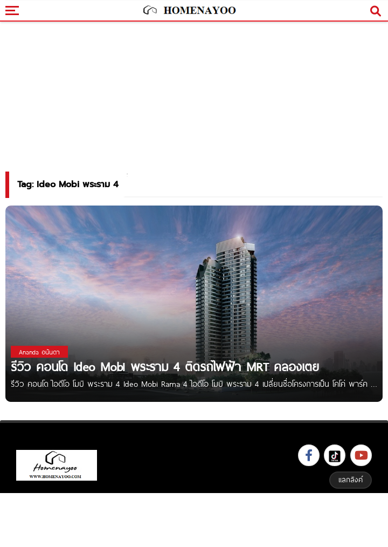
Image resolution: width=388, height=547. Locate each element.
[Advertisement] (194, 518)
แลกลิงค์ (350, 479)
